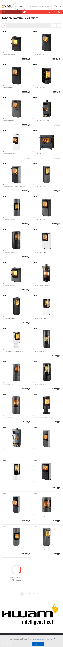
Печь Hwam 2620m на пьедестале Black (43, 417)
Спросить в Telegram (21, 9)
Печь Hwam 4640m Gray (39, 219)
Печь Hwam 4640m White (39, 252)
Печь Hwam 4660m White (9, 153)
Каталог (9, 12)
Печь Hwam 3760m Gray (9, 549)
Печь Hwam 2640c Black (9, 318)
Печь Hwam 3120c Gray (9, 417)
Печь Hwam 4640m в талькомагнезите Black (44, 483)
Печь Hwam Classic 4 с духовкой (41, 120)
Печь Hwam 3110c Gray (39, 516)
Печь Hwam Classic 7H (8, 450)
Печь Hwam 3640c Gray (9, 384)
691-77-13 (17, 6)
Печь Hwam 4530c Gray (39, 549)
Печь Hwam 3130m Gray (9, 219)
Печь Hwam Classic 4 (38, 153)
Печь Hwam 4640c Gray (9, 120)
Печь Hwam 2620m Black (39, 87)
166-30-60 (17, 4)
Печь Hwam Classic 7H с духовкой (41, 285)
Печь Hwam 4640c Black (39, 54)
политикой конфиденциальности (44, 639)
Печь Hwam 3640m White (9, 483)
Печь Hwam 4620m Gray (9, 285)
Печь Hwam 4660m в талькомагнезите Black (14, 516)
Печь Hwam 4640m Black (9, 87)
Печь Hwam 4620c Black (9, 54)
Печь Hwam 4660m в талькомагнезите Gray (44, 450)
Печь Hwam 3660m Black (39, 351)
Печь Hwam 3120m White (39, 318)
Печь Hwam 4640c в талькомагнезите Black (14, 186)
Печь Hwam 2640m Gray (39, 186)
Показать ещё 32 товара (16, 578)
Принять (38, 644)
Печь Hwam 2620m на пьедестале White (13, 351)
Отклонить (25, 644)
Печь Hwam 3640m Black (39, 384)
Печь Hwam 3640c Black (9, 252)
